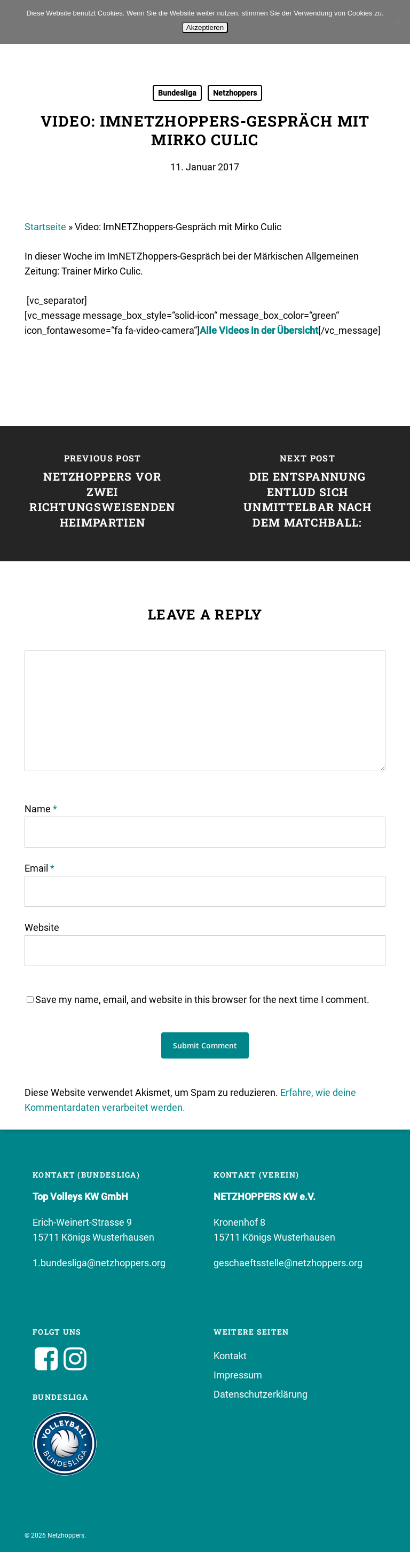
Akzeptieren (205, 27)
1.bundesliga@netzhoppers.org (99, 1262)
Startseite (45, 226)
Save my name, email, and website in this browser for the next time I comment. (202, 999)
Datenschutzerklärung (261, 1394)
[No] (396, 22)
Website (42, 927)
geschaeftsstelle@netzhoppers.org (288, 1262)
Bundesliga (177, 93)
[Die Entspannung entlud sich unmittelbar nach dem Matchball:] (307, 493)
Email (39, 868)
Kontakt (230, 1355)
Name (41, 808)
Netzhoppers (235, 93)
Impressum (238, 1375)
